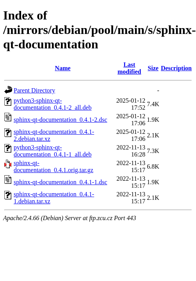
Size (153, 68)
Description (176, 68)
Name (63, 68)
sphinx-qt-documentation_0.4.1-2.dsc (60, 119)
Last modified (129, 68)
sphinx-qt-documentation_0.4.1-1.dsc (60, 182)
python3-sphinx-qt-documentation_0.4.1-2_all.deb (53, 104)
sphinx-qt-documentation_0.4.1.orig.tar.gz (53, 166)
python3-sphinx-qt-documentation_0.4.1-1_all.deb (53, 151)
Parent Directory (34, 90)
